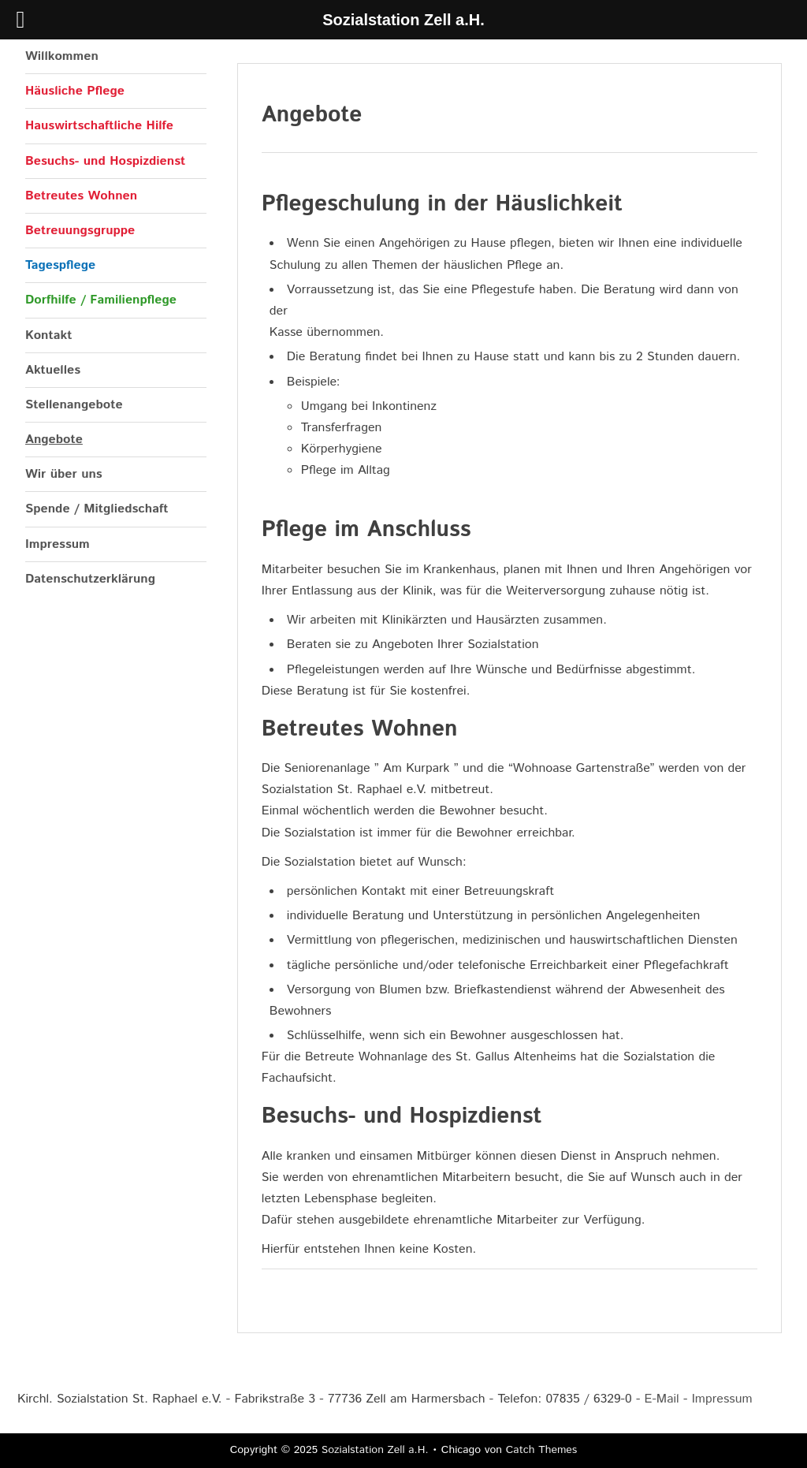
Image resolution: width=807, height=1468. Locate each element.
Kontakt (48, 335)
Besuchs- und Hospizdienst (105, 161)
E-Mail (662, 1399)
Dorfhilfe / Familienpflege (101, 300)
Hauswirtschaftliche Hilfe (99, 126)
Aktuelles (52, 370)
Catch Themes (542, 1450)
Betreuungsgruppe (80, 231)
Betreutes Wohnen (81, 196)
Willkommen (62, 56)
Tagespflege (60, 265)
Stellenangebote (74, 405)
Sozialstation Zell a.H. (375, 1450)
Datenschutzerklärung (90, 579)
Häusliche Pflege (75, 91)
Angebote (54, 439)
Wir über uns (63, 474)
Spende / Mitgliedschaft (96, 509)
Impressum (57, 544)
